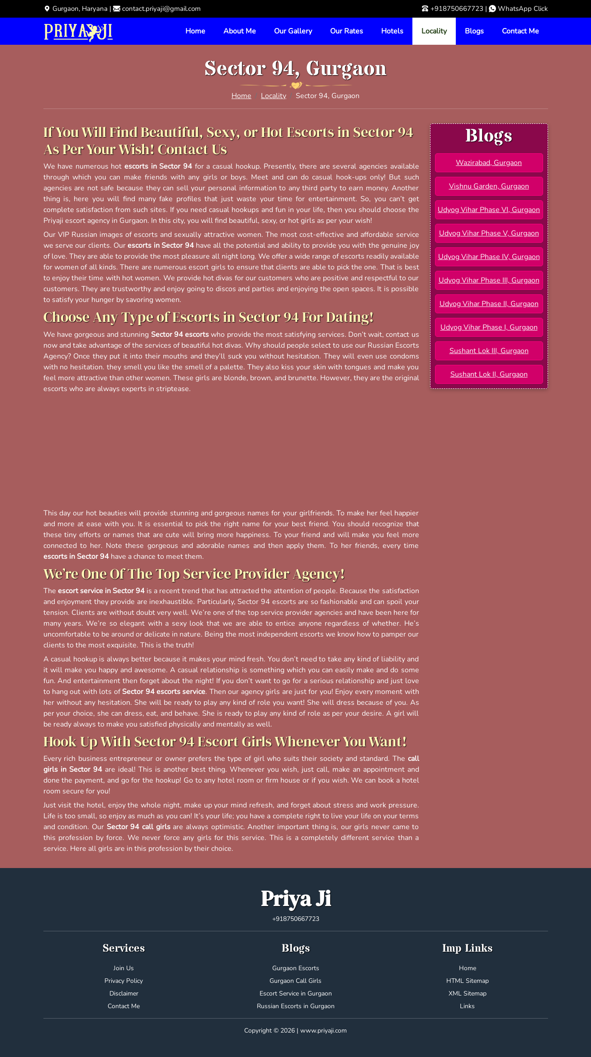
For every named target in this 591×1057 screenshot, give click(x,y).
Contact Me (520, 31)
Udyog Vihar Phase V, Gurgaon (489, 233)
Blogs (474, 31)
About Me (239, 31)
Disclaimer (123, 993)
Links (467, 1006)
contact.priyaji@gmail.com (161, 8)
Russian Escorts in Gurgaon (296, 1006)
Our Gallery (293, 31)
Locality (434, 31)
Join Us (123, 968)
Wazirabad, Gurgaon (489, 163)
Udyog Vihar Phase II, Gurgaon (489, 304)
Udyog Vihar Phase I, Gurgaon (489, 327)
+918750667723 (456, 8)
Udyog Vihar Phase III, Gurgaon (489, 280)
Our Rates (346, 31)
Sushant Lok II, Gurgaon (489, 374)
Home (195, 31)
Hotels (392, 31)
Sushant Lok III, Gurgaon (489, 351)
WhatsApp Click (523, 8)
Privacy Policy (123, 981)
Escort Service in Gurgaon (296, 993)
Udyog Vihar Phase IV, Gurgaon (489, 257)
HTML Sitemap (467, 981)
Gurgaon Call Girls (295, 981)
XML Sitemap (468, 993)
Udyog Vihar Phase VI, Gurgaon (489, 210)
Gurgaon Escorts (295, 968)
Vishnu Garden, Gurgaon (489, 186)
